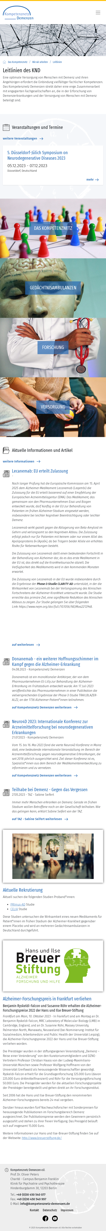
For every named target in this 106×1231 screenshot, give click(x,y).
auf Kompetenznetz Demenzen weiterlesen (45, 707)
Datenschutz (50, 1210)
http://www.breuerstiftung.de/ (42, 1138)
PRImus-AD (17, 904)
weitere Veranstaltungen (23, 138)
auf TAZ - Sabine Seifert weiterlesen (40, 819)
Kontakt (34, 1210)
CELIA (14, 909)
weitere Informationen (21, 461)
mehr (92, 180)
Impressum (67, 1210)
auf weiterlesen (26, 645)
